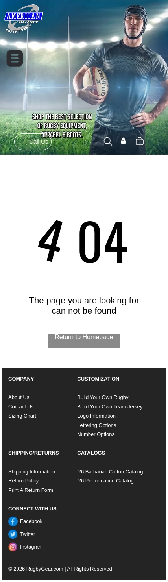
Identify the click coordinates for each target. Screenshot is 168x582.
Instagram (31, 547)
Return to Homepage (84, 337)
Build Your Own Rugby (102, 397)
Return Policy (23, 481)
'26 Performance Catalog (105, 481)
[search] (108, 142)
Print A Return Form (30, 490)
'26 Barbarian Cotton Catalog (110, 472)
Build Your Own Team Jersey (109, 407)
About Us (18, 397)
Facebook (31, 521)
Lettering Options (96, 425)
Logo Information (96, 416)
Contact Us (20, 407)
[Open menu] (15, 58)
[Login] (123, 141)
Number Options (95, 434)
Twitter (27, 534)
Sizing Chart (22, 416)
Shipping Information (31, 472)
